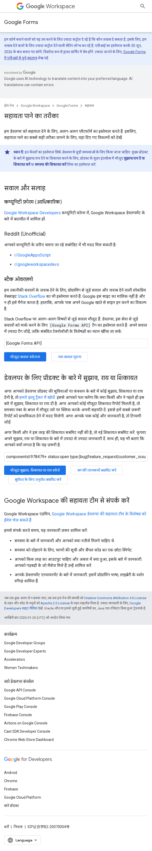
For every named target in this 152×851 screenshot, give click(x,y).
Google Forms (21, 22)
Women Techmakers (21, 668)
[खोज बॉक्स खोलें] (143, 6)
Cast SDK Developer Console (27, 731)
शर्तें (6, 827)
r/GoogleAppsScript (32, 255)
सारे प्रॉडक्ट (11, 806)
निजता (18, 827)
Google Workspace (35, 106)
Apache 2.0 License (55, 603)
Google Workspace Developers (32, 212)
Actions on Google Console (25, 723)
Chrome (10, 781)
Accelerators (14, 659)
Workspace (50, 6)
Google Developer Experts (25, 651)
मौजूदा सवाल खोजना (25, 356)
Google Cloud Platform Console (29, 698)
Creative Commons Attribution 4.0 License (115, 598)
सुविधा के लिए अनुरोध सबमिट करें (38, 479)
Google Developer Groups (24, 643)
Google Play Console (20, 707)
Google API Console (20, 690)
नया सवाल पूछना (69, 356)
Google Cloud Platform (22, 797)
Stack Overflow (31, 296)
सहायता (89, 106)
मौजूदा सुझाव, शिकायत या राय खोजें (35, 470)
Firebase (11, 789)
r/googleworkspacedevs (36, 264)
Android (10, 773)
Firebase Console (18, 715)
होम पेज (9, 106)
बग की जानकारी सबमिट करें (96, 470)
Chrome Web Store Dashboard (29, 740)
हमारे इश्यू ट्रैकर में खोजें (37, 397)
